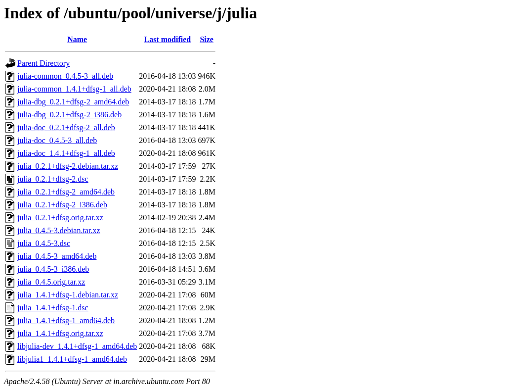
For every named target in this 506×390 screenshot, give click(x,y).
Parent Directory (43, 63)
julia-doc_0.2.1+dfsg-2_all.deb (66, 127)
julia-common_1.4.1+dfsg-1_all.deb (74, 89)
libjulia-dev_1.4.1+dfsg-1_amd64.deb (77, 346)
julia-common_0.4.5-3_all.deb (65, 76)
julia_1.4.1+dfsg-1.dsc (52, 307)
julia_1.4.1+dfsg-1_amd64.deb (66, 320)
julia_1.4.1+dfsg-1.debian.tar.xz (67, 295)
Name (77, 39)
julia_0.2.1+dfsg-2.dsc (52, 179)
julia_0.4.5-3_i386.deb (53, 269)
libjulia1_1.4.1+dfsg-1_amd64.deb (72, 359)
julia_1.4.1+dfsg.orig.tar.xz (60, 333)
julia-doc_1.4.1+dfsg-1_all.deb (66, 153)
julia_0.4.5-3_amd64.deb (56, 256)
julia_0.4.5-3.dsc (43, 243)
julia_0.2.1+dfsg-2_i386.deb (62, 204)
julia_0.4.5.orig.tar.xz (51, 282)
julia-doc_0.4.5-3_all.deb (57, 140)
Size (206, 39)
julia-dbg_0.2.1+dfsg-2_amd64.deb (73, 102)
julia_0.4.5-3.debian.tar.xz (58, 230)
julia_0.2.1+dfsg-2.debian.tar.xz (67, 166)
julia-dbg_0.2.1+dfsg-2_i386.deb (69, 114)
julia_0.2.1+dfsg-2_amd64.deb (66, 192)
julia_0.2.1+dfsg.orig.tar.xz (60, 217)
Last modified (167, 39)
